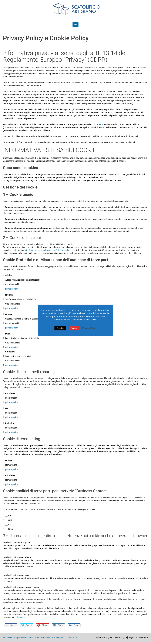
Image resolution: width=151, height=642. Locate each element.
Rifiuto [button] (74, 328)
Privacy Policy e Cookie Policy (110, 637)
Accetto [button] (60, 328)
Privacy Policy (89, 328)
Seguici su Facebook (138, 637)
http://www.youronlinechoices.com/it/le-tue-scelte (47, 250)
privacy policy (11, 289)
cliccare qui (98, 124)
